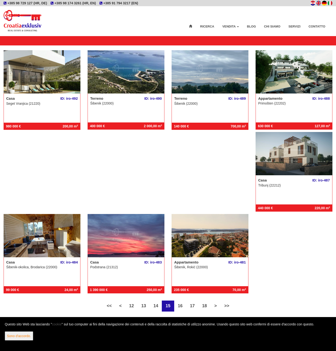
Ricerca (207, 26)
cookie (57, 324)
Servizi (294, 26)
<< (109, 305)
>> (226, 305)
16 (180, 305)
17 (192, 305)
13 (143, 305)
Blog (251, 26)
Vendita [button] (230, 26)
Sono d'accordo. (19, 336)
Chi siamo (272, 26)
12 (131, 305)
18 (204, 305)
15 (168, 305)
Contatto (317, 26)
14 (155, 305)
